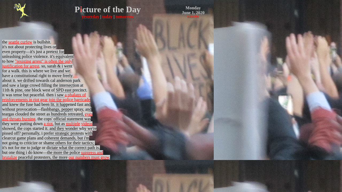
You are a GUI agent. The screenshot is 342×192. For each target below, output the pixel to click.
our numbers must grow (89, 157)
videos (86, 123)
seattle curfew (20, 42)
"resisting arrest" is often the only (43, 61)
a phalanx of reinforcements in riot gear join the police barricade (46, 97)
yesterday (90, 16)
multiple (73, 123)
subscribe (193, 16)
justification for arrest (20, 66)
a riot (48, 123)
